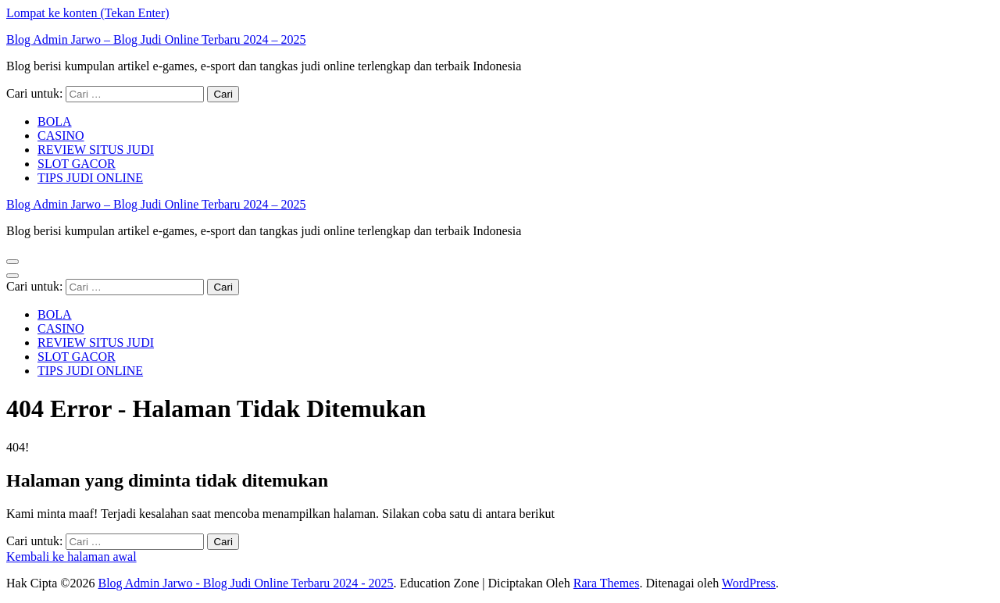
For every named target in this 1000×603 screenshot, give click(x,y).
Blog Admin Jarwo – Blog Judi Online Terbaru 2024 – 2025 (155, 39)
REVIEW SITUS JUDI (96, 149)
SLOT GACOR (77, 163)
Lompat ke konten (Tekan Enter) (88, 13)
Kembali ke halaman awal (71, 556)
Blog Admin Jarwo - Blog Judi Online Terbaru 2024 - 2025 (245, 583)
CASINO (61, 135)
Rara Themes (606, 583)
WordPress (749, 583)
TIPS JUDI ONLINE (90, 177)
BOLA (55, 121)
